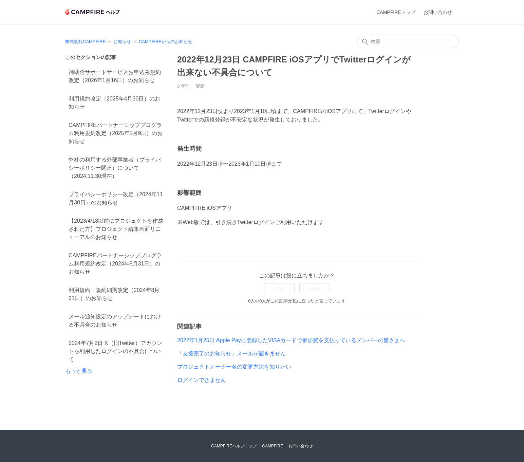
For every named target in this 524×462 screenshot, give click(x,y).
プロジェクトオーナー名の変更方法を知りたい (234, 367)
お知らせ (122, 41)
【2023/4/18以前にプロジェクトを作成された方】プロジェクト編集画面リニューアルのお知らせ (116, 229)
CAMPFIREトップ (395, 12)
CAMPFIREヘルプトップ (234, 446)
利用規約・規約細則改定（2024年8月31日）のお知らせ (114, 294)
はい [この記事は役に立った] (279, 288)
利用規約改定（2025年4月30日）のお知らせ (114, 103)
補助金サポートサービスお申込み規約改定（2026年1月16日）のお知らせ (115, 76)
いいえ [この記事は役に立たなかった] (314, 288)
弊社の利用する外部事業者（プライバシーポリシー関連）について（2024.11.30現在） (115, 168)
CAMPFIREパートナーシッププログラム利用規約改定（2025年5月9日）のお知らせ (116, 133)
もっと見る (78, 371)
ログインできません (201, 380)
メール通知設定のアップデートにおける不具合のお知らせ (115, 321)
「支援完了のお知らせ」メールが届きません (231, 353)
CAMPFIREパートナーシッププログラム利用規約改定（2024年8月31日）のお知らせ (115, 264)
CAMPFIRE (272, 446)
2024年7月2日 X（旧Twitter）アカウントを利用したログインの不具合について (115, 351)
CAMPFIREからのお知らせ (165, 41)
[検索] (408, 41)
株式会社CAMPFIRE (85, 41)
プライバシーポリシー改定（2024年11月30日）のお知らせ (116, 198)
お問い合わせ (438, 12)
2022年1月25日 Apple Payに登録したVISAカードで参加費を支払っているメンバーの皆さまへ (291, 340)
